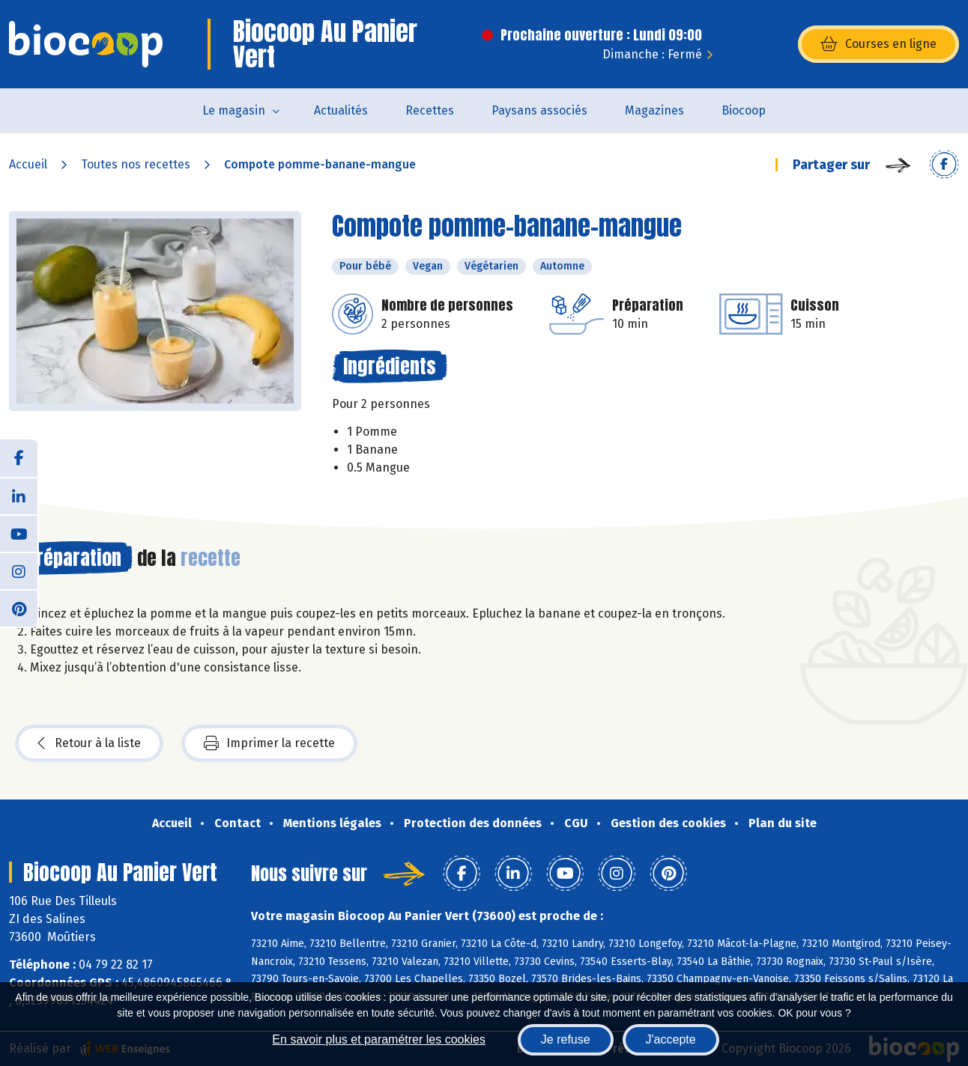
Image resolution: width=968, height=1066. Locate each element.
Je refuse (565, 1039)
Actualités (341, 110)
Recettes (429, 110)
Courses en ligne (878, 44)
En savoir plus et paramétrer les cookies (378, 1039)
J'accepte (671, 1039)
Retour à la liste (89, 743)
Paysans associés (539, 110)
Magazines (654, 110)
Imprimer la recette (269, 743)
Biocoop (744, 110)
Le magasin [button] (233, 110)
